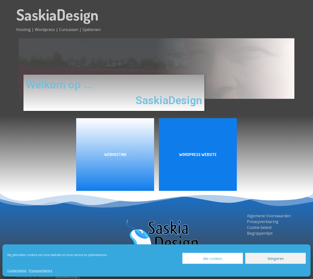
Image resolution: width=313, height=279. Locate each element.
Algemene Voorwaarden (269, 215)
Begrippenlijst (260, 233)
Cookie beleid (16, 271)
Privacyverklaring (40, 271)
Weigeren (276, 258)
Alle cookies (212, 258)
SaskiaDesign (57, 14)
